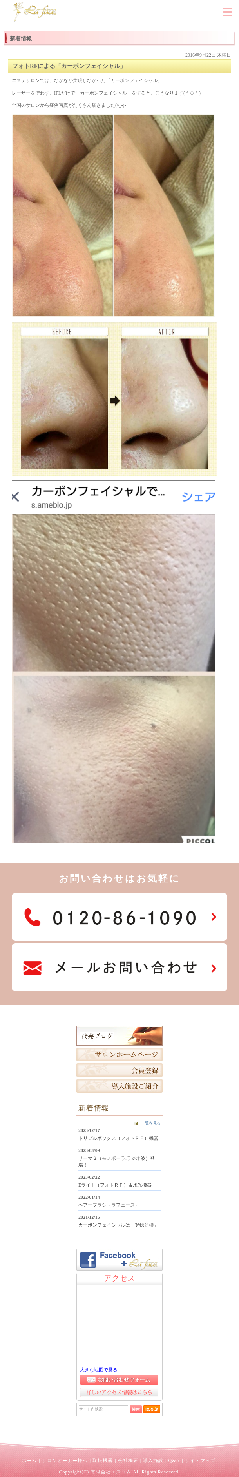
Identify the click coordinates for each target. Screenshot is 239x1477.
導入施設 (153, 1460)
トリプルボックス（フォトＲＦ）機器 (118, 1138)
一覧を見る (151, 1123)
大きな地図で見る (99, 1370)
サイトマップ (200, 1460)
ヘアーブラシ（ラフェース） (108, 1205)
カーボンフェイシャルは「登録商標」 (118, 1225)
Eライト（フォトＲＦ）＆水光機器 (115, 1185)
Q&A (174, 1460)
